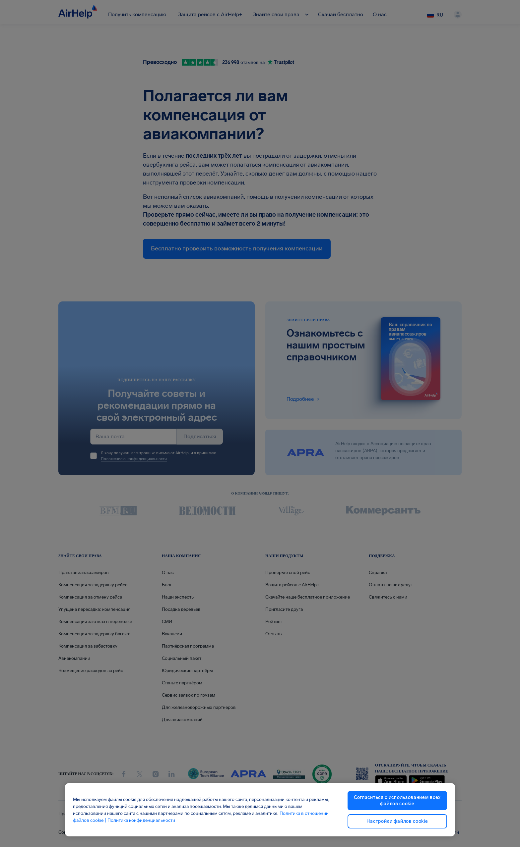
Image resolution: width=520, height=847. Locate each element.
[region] (260, 809)
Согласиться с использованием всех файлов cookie (397, 801)
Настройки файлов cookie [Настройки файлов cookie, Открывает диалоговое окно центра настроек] (397, 821)
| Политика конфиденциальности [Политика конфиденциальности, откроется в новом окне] (140, 820)
